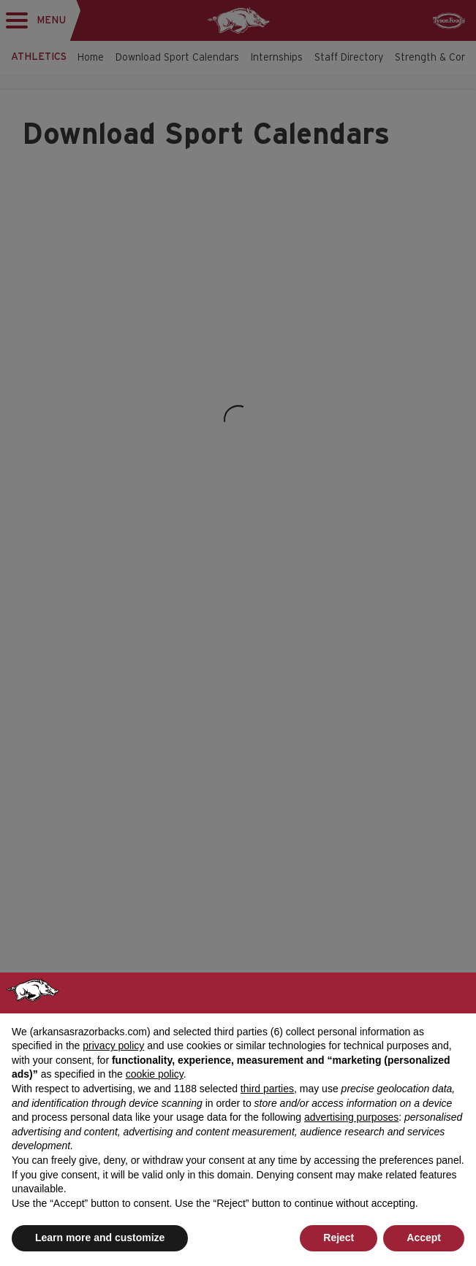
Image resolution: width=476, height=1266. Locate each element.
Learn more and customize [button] (100, 1237)
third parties (267, 1088)
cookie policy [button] (155, 1074)
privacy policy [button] (113, 1045)
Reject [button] (338, 1237)
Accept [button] (424, 1237)
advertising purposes (351, 1117)
